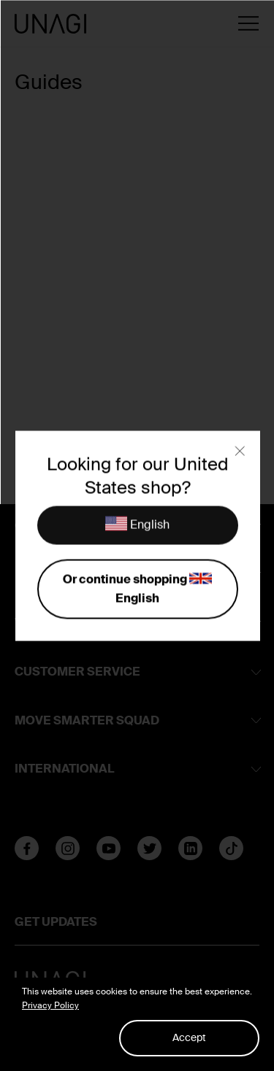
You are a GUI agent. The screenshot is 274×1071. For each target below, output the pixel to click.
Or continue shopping (137, 588)
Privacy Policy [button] (50, 1005)
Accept (189, 1037)
